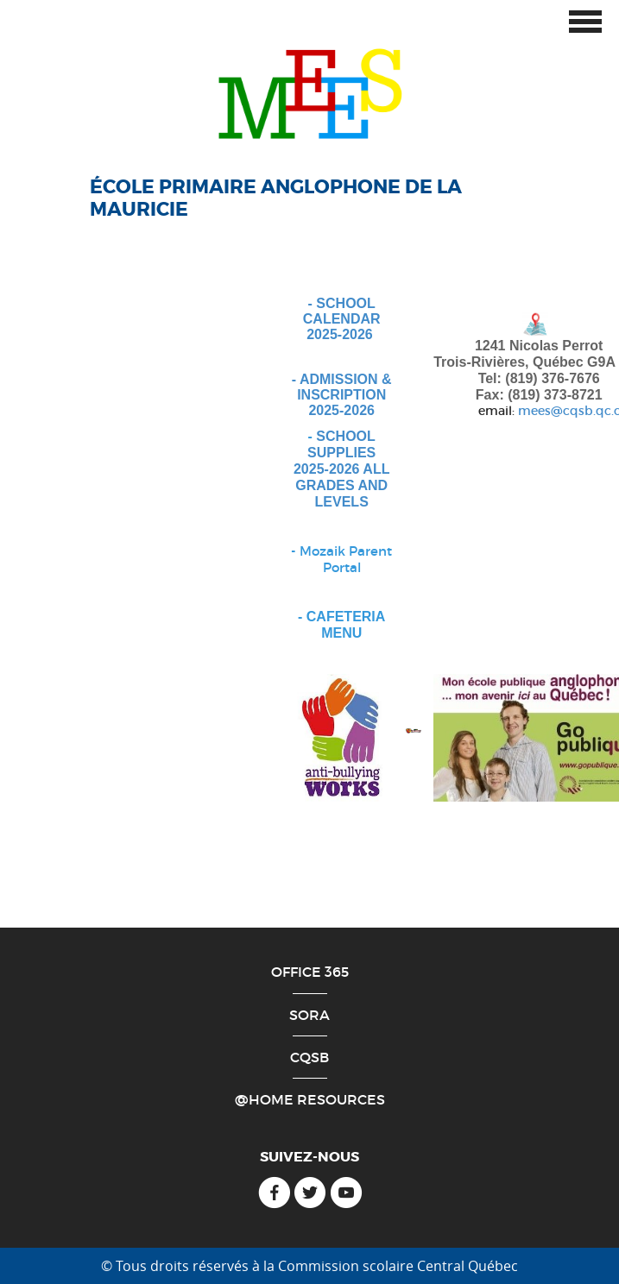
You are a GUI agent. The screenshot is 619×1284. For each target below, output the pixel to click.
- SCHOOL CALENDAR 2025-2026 (342, 318)
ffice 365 (315, 971)
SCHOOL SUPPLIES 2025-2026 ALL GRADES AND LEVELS (341, 469)
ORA (314, 1014)
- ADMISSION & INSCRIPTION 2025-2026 (342, 394)
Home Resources (317, 1099)
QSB (314, 1057)
